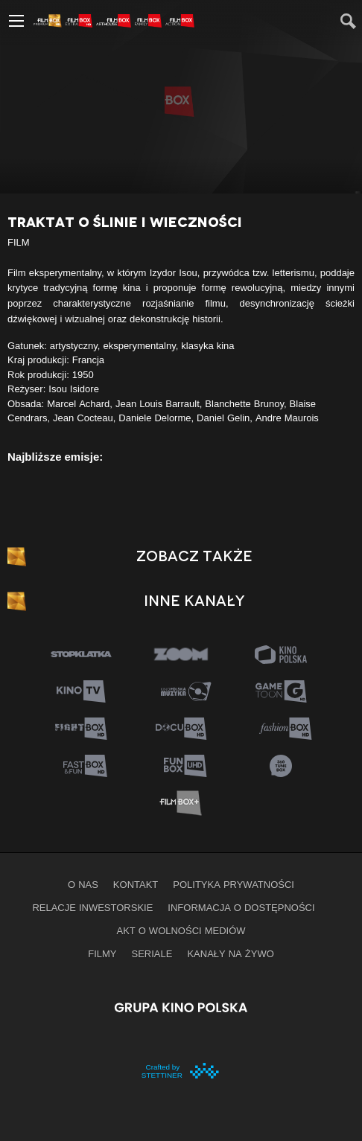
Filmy (102, 953)
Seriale (152, 953)
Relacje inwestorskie (92, 907)
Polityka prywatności (233, 884)
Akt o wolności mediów (180, 930)
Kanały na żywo (230, 953)
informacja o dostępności (241, 907)
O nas (83, 884)
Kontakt (135, 884)
